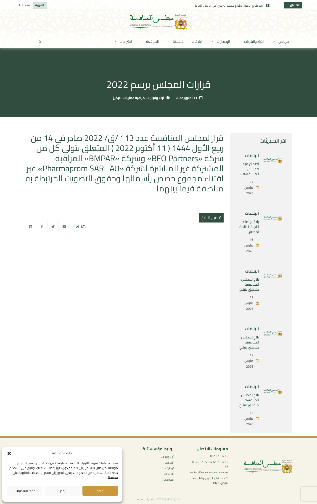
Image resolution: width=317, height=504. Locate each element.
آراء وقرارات (155, 97)
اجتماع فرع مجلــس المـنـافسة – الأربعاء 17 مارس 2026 (249, 173)
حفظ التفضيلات (24, 491)
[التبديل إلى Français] (25, 5)
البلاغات (252, 155)
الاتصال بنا (293, 5)
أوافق (100, 491)
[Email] (64, 226)
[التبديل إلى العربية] (40, 5)
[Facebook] (42, 226)
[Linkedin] (30, 226)
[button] (9, 453)
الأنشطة (169, 474)
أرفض (62, 491)
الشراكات (169, 479)
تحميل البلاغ (211, 217)
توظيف (169, 468)
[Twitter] (53, 226)
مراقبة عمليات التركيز (129, 97)
